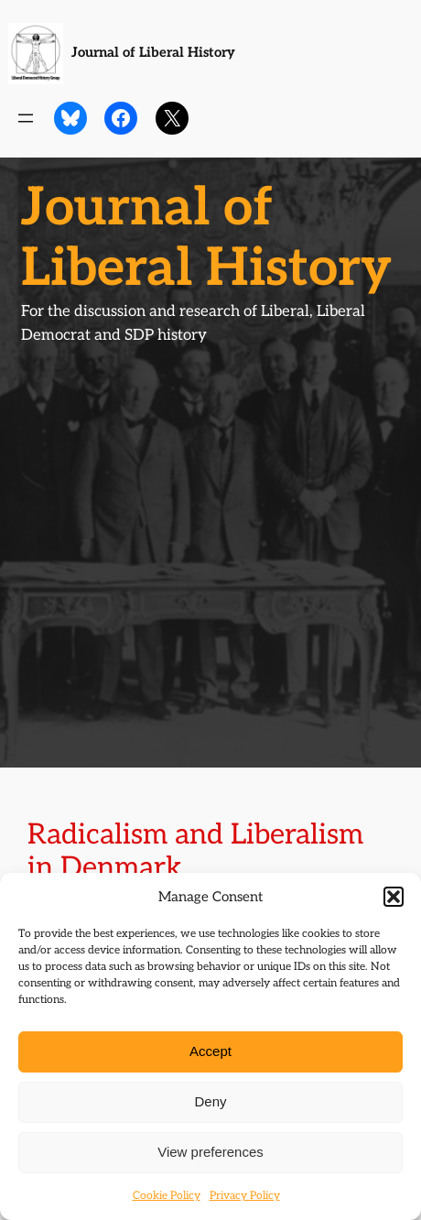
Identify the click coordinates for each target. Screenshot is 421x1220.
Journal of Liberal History (153, 52)
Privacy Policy (245, 1196)
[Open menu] (26, 118)
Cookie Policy (166, 1196)
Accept (210, 1051)
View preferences (210, 1152)
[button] (393, 897)
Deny (210, 1101)
